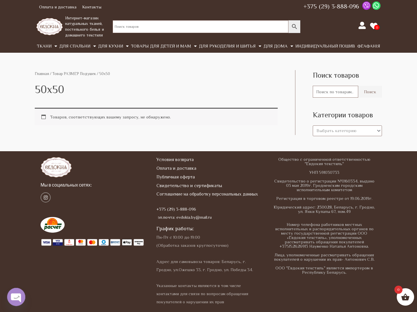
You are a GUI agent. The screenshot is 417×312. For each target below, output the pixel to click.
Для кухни (113, 46)
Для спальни (77, 46)
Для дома (278, 46)
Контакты (91, 6)
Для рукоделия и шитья (230, 46)
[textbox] (345, 131)
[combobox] (347, 130)
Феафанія (368, 45)
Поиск (370, 91)
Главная (42, 74)
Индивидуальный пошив (325, 45)
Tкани (47, 46)
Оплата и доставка (57, 6)
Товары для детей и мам (164, 46)
